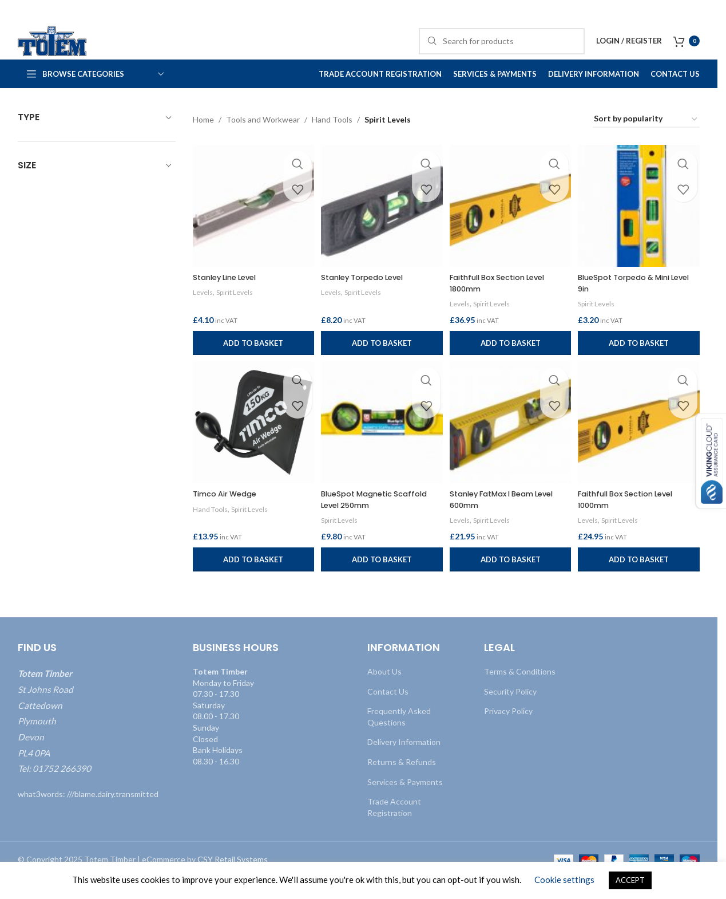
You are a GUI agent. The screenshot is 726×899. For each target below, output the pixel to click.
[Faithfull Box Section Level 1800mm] (511, 227)
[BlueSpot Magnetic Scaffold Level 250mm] (381, 445)
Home (203, 142)
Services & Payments (405, 802)
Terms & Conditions (520, 692)
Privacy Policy (508, 732)
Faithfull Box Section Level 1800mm (505, 302)
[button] (252, 362)
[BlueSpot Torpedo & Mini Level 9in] (640, 227)
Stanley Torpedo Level (368, 297)
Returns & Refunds (401, 783)
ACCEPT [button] (630, 880)
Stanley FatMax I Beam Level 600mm (510, 520)
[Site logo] (69, 52)
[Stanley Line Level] (252, 227)
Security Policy (510, 712)
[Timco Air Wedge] (252, 445)
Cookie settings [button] (564, 879)
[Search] (502, 53)
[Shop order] (646, 143)
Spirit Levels (237, 312)
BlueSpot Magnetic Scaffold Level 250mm (380, 520)
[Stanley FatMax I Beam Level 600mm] (511, 445)
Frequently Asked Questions (399, 737)
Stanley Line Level (228, 297)
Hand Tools (332, 142)
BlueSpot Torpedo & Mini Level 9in (632, 302)
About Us (384, 692)
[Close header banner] (703, 11)
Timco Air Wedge (228, 515)
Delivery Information (404, 763)
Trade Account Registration (394, 828)
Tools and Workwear (263, 142)
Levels (203, 312)
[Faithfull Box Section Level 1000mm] (640, 445)
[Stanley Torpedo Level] (381, 227)
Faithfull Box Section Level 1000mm (634, 520)
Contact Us (387, 712)
